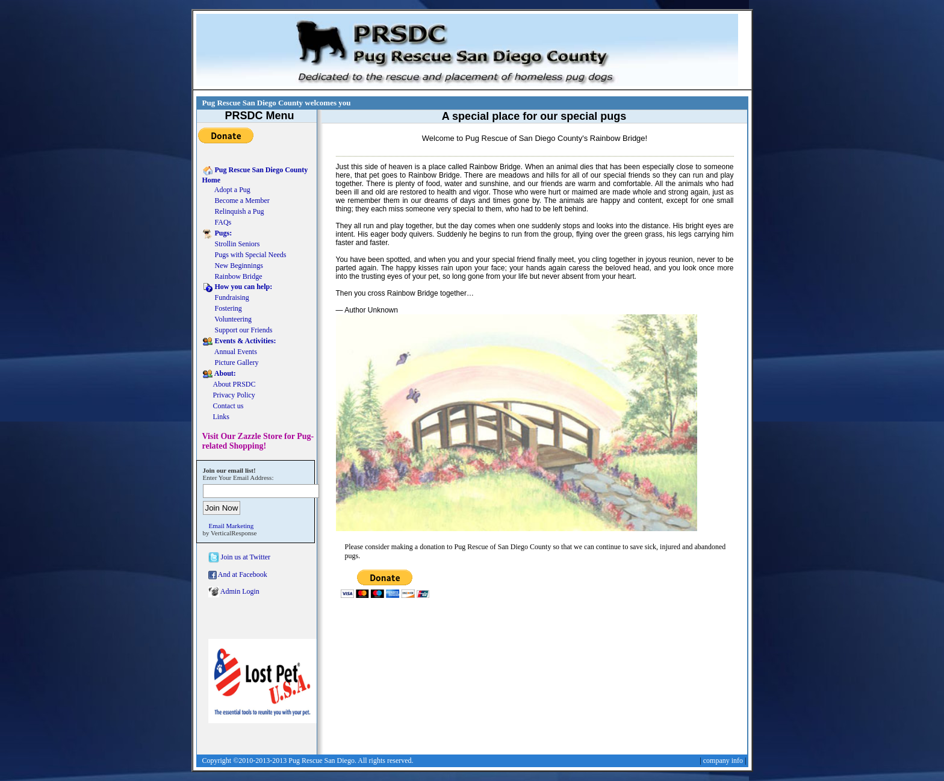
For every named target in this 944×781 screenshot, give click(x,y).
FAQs (217, 222)
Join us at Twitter (239, 557)
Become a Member (236, 201)
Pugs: (217, 233)
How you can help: (237, 287)
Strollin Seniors (231, 244)
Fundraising (225, 298)
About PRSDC (229, 384)
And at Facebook (237, 574)
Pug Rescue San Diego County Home (255, 175)
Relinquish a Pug (233, 212)
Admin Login (233, 592)
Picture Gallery (230, 363)
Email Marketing (231, 525)
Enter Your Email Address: (238, 477)
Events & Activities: (239, 341)
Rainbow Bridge (232, 277)
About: (219, 374)
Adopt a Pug (226, 190)
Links (215, 417)
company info (723, 760)
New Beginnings (232, 266)
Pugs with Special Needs (244, 255)
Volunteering (227, 319)
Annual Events (229, 352)
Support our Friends (237, 330)
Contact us (223, 406)
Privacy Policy (228, 395)
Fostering (222, 308)
